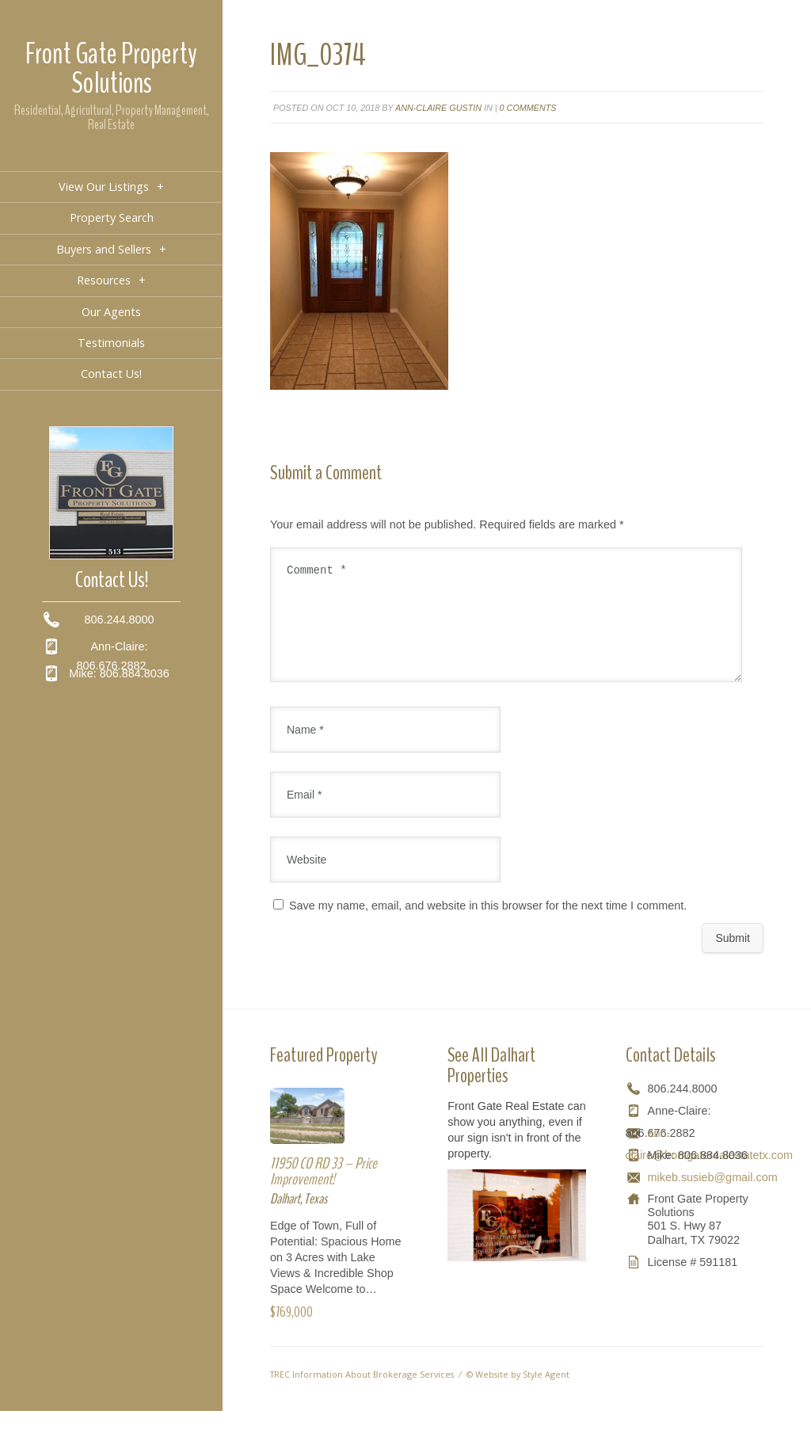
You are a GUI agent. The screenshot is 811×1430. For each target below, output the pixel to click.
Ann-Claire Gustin (438, 107)
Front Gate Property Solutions (111, 68)
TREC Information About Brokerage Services (362, 1393)
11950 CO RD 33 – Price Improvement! (323, 1190)
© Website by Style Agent (517, 1393)
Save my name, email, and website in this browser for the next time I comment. (488, 924)
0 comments (528, 107)
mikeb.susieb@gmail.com (713, 1196)
